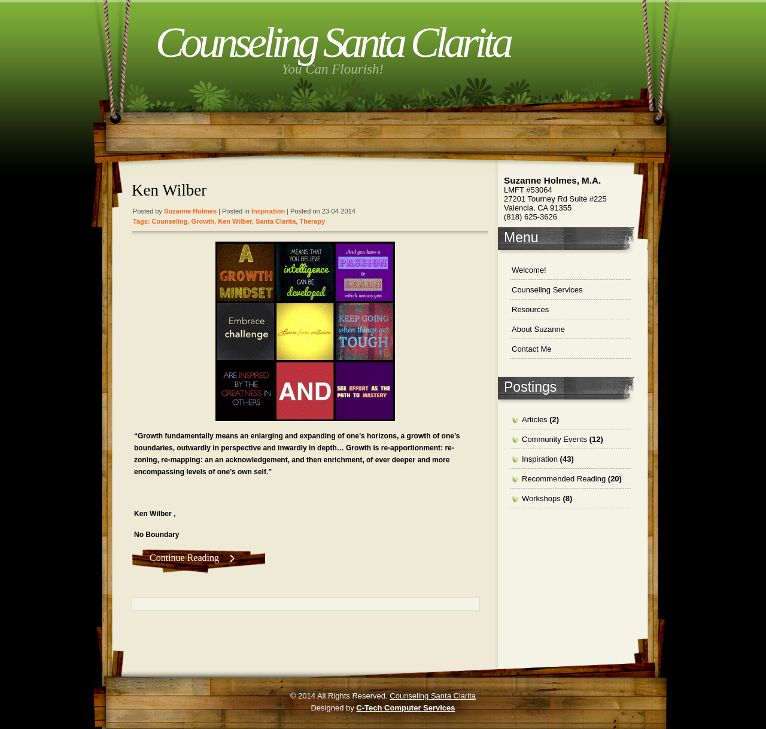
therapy (312, 221)
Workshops (541, 498)
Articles (535, 419)
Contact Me (531, 348)
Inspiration (268, 211)
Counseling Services (547, 289)
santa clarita (276, 221)
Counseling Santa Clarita (333, 42)
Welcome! (529, 270)
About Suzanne (538, 329)
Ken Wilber (169, 190)
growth (203, 221)
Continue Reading (184, 558)
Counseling (170, 221)
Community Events (554, 439)
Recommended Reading (564, 478)
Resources (530, 309)
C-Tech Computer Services (405, 707)
